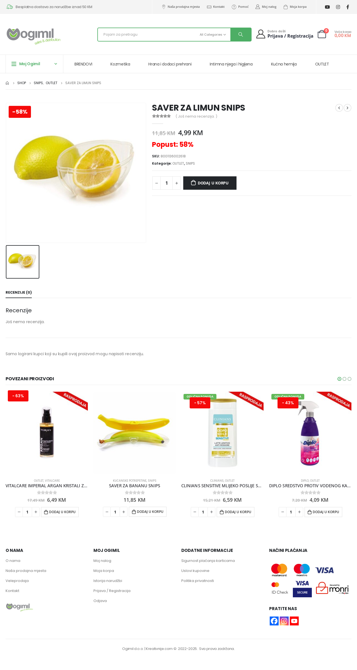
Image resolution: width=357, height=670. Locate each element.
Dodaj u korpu (213, 183)
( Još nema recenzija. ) (196, 116)
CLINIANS (217, 481)
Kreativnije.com (159, 649)
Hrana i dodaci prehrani (169, 64)
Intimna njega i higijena (231, 64)
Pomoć (239, 7)
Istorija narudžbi (107, 581)
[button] (339, 379)
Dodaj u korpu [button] (62, 512)
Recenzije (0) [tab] (19, 292)
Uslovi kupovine (195, 571)
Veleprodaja (17, 581)
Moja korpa (295, 7)
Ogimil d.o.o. (133, 649)
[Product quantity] (166, 183)
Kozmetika (120, 64)
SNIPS (190, 163)
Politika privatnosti (197, 581)
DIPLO (305, 481)
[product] (47, 433)
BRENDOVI (83, 64)
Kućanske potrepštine (129, 481)
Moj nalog (265, 7)
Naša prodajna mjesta (180, 7)
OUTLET (322, 64)
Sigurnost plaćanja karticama (208, 561)
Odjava (100, 601)
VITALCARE (52, 481)
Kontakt (215, 7)
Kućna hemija (284, 64)
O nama (13, 561)
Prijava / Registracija (112, 591)
